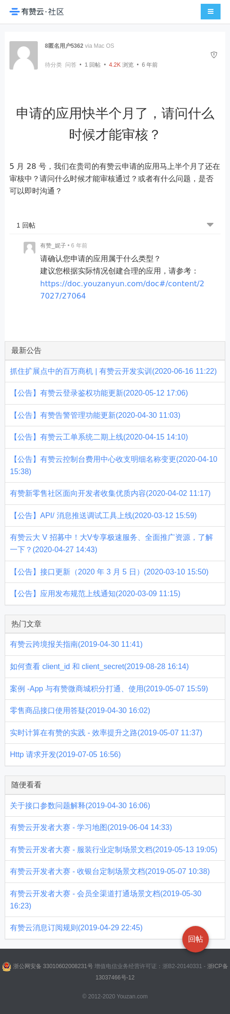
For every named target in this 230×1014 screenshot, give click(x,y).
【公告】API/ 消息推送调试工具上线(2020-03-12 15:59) (103, 515)
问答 (71, 65)
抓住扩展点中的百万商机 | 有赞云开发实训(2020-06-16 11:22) (113, 371)
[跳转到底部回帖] (210, 225)
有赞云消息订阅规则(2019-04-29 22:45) (76, 928)
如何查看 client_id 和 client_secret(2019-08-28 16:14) (99, 666)
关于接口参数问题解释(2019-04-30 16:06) (80, 806)
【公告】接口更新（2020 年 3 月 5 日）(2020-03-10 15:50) (109, 572)
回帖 (93, 65)
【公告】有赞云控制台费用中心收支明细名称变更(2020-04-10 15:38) (113, 465)
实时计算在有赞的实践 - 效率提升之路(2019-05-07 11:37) (106, 733)
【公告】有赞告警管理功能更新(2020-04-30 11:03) (95, 415)
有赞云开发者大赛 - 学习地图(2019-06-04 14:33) (91, 827)
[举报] (214, 55)
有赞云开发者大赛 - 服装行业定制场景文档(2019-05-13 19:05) (113, 850)
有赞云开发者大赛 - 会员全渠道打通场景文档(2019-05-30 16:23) (105, 900)
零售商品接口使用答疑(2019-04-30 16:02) (80, 710)
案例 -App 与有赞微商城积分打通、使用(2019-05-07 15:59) (109, 689)
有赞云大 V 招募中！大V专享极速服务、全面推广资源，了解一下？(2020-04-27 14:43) (111, 543)
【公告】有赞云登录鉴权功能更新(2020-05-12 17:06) (99, 393)
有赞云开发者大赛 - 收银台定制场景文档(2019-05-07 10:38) (110, 871)
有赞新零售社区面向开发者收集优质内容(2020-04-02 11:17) (110, 493)
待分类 (53, 65)
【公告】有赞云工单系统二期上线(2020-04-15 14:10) (99, 437)
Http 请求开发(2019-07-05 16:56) (65, 754)
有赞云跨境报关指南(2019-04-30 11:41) (76, 644)
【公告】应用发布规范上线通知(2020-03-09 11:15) (95, 594)
